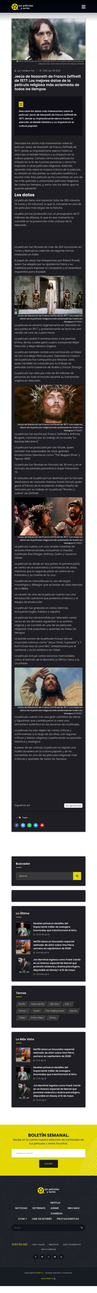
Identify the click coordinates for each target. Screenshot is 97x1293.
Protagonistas (68, 1226)
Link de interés (42, 1226)
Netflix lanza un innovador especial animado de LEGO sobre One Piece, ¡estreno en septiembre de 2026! (54, 945)
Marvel (73, 1014)
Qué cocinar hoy (72, 1251)
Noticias (21, 1215)
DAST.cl (39, 1279)
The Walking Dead (55, 1014)
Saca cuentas (48, 1256)
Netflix (22, 1007)
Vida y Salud (38, 1251)
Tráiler (22, 1021)
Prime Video (37, 1021)
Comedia (57, 1220)
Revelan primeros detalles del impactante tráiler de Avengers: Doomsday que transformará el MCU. (55, 927)
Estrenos (39, 1215)
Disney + (23, 1014)
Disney (52, 1021)
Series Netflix (37, 1007)
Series (37, 1014)
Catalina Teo (27, 70)
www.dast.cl (48, 1285)
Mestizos (53, 1251)
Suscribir (48, 1170)
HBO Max (54, 1007)
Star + (68, 1007)
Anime (55, 1215)
